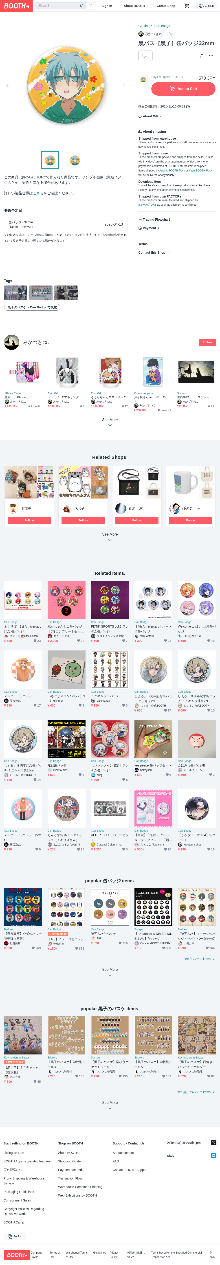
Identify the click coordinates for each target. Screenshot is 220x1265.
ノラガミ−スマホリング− (64, 397)
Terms (142, 244)
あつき (80, 508)
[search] (81, 6)
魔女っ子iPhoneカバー (20, 397)
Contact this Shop (151, 252)
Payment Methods (71, 1170)
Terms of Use (55, 1254)
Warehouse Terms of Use (77, 1254)
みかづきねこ (38, 342)
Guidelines (99, 1252)
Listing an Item (14, 1153)
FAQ (116, 1161)
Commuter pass (143, 393)
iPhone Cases (13, 393)
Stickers (182, 393)
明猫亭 (26, 508)
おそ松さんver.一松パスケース (152, 399)
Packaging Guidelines (19, 1192)
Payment (149, 228)
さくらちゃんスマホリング (108, 397)
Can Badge (162, 26)
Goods (142, 26)
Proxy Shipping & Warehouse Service (24, 1181)
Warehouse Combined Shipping (80, 1187)
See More (110, 538)
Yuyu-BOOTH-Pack (200, 170)
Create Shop (166, 5)
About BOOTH (134, 5)
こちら (38, 193)
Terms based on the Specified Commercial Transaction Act (176, 1254)
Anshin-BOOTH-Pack (172, 170)
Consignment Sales (17, 1200)
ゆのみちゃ (191, 508)
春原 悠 (135, 508)
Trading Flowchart (156, 219)
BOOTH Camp (14, 1222)
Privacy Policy (114, 1254)
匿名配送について (16, 1170)
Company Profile (36, 1254)
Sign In (107, 5)
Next (124, 85)
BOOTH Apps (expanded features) (28, 1161)
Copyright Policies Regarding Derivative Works (24, 1211)
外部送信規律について (135, 1254)
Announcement (123, 1153)
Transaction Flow (70, 1178)
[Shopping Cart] (187, 6)
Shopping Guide (69, 1161)
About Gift (150, 116)
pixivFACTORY (147, 204)
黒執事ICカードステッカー (194, 397)
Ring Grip (53, 393)
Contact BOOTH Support (130, 1170)
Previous (7, 85)
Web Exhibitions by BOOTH (77, 1195)
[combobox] (60, 5)
